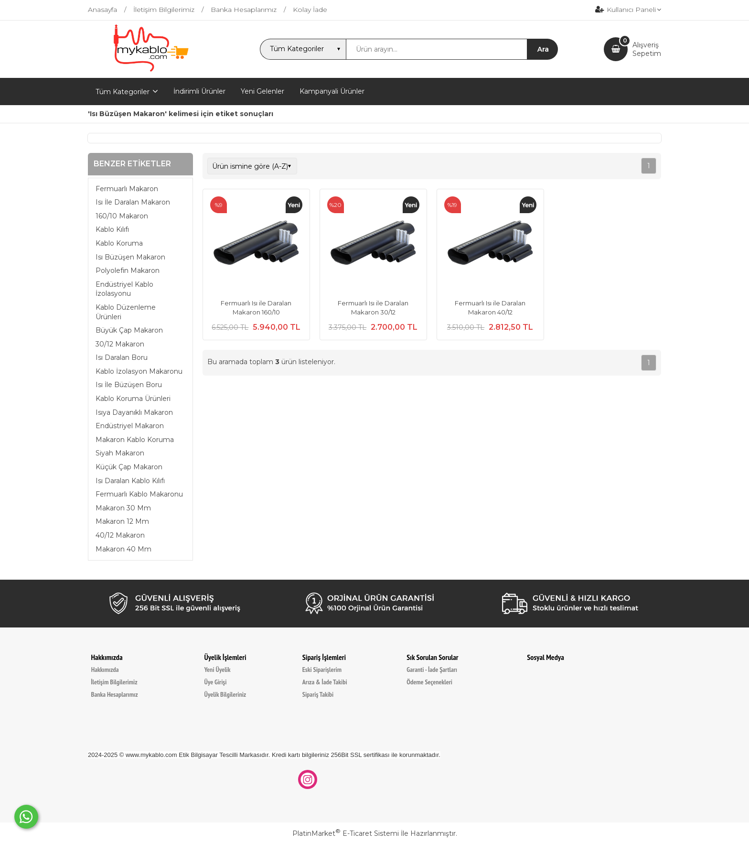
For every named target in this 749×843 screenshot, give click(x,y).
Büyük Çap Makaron (129, 330)
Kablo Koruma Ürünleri (133, 398)
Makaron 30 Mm (123, 508)
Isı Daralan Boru (122, 357)
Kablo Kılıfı (112, 229)
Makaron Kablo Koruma (135, 439)
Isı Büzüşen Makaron (130, 257)
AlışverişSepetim (646, 49)
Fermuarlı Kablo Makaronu (139, 494)
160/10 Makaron (122, 216)
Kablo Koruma (119, 243)
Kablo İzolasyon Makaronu (139, 371)
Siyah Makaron (120, 453)
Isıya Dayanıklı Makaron (134, 412)
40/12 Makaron (120, 535)
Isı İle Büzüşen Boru (129, 384)
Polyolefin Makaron (128, 270)
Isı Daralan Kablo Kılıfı (130, 480)
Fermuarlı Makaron (127, 188)
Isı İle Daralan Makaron (133, 202)
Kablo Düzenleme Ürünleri (126, 312)
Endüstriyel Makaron (130, 426)
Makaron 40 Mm (123, 549)
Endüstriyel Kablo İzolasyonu (124, 289)
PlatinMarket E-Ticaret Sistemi (345, 833)
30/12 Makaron (120, 344)
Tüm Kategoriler (123, 91)
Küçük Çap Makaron (129, 467)
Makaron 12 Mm (122, 521)
